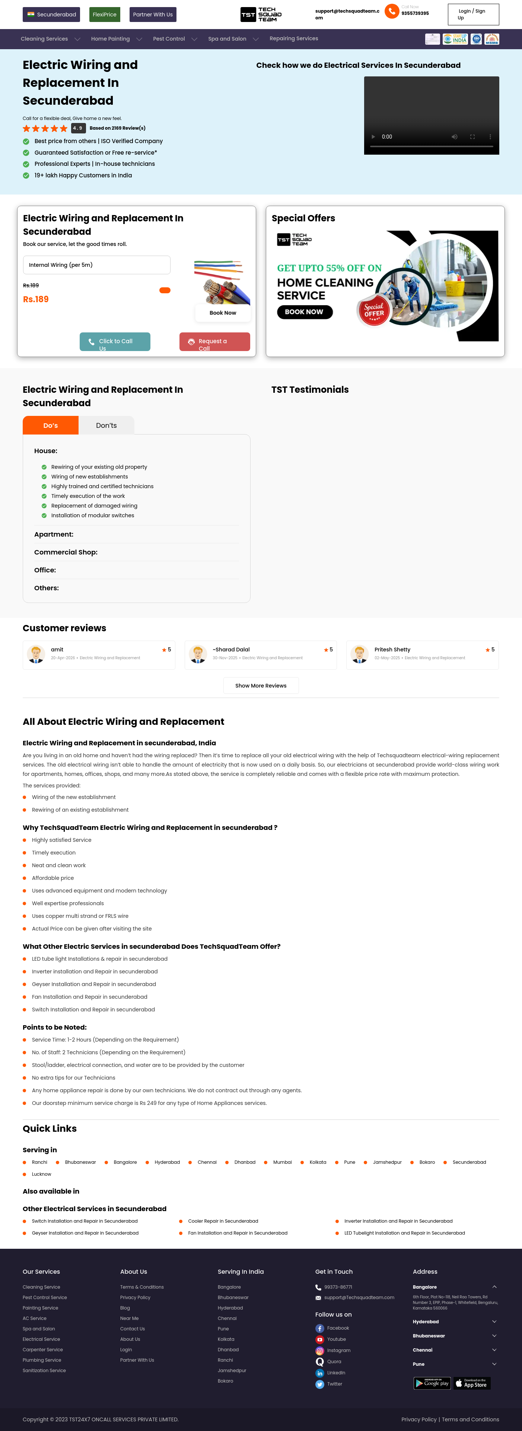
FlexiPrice (105, 14)
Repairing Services (294, 38)
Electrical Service (41, 1339)
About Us (130, 1339)
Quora (328, 1361)
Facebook (332, 1328)
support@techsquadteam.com (347, 14)
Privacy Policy (135, 1297)
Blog (125, 1308)
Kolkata (318, 1162)
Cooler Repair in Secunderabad (223, 1221)
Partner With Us (153, 14)
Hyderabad (167, 1162)
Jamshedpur (387, 1162)
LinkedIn (330, 1373)
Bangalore (125, 1162)
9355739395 (415, 13)
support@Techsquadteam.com (359, 1297)
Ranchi (39, 1162)
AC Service (35, 1318)
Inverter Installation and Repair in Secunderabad (399, 1221)
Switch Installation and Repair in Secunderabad (85, 1221)
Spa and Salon (234, 39)
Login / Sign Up (471, 14)
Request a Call (213, 344)
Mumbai (282, 1162)
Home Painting (117, 39)
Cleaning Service (41, 1287)
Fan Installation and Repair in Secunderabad (237, 1233)
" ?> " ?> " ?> (97, 265)
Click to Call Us (115, 344)
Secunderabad (469, 1162)
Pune (350, 1162)
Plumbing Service (42, 1360)
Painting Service (40, 1308)
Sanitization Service (44, 1370)
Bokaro (427, 1162)
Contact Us (132, 1329)
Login (126, 1349)
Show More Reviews (261, 685)
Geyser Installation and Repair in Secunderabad (85, 1233)
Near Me (129, 1318)
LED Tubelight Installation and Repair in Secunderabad (405, 1233)
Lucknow (41, 1174)
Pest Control (176, 39)
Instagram (333, 1350)
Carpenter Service (43, 1349)
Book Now (222, 313)
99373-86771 (338, 1287)
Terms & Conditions (142, 1287)
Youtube (330, 1339)
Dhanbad (245, 1162)
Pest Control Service (45, 1297)
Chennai (207, 1162)
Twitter (328, 1384)
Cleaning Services (51, 39)
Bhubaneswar (80, 1162)
